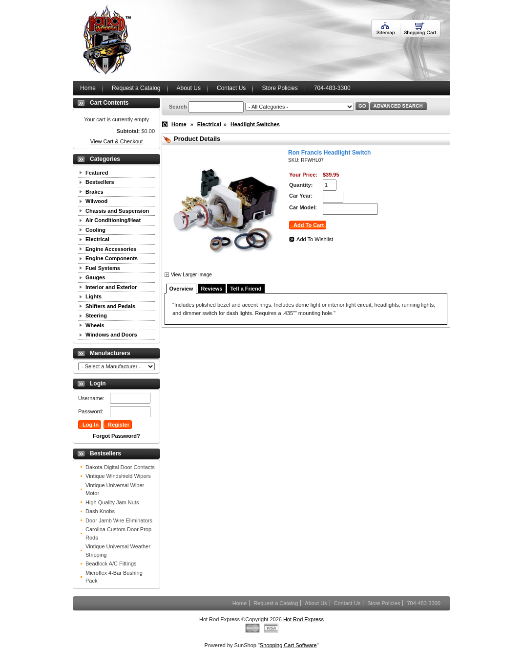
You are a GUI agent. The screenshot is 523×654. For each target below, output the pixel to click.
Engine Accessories (110, 249)
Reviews (211, 289)
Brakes (94, 192)
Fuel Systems (102, 268)
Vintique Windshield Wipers (118, 476)
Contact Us (231, 88)
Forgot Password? (116, 436)
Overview (181, 289)
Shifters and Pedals (110, 306)
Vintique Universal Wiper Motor (114, 489)
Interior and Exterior (111, 287)
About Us (189, 88)
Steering (96, 315)
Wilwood (96, 201)
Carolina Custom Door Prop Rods (118, 533)
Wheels (95, 325)
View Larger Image (191, 274)
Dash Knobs (100, 511)
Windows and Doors (111, 335)
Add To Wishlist (314, 239)
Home (88, 88)
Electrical (97, 239)
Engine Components (111, 258)
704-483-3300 (332, 88)
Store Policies (279, 88)
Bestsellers (99, 182)
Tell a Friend (245, 289)
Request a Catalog (136, 88)
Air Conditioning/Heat (113, 220)
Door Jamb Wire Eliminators (118, 520)
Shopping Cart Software (288, 645)
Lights (93, 296)
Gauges (95, 277)
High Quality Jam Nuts (112, 502)
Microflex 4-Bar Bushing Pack (114, 577)
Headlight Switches (255, 124)
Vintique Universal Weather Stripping (117, 550)
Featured (96, 173)
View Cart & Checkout (116, 141)
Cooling (95, 230)
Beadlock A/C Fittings (111, 563)
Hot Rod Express (303, 619)
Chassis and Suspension (117, 211)
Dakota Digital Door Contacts (120, 467)
